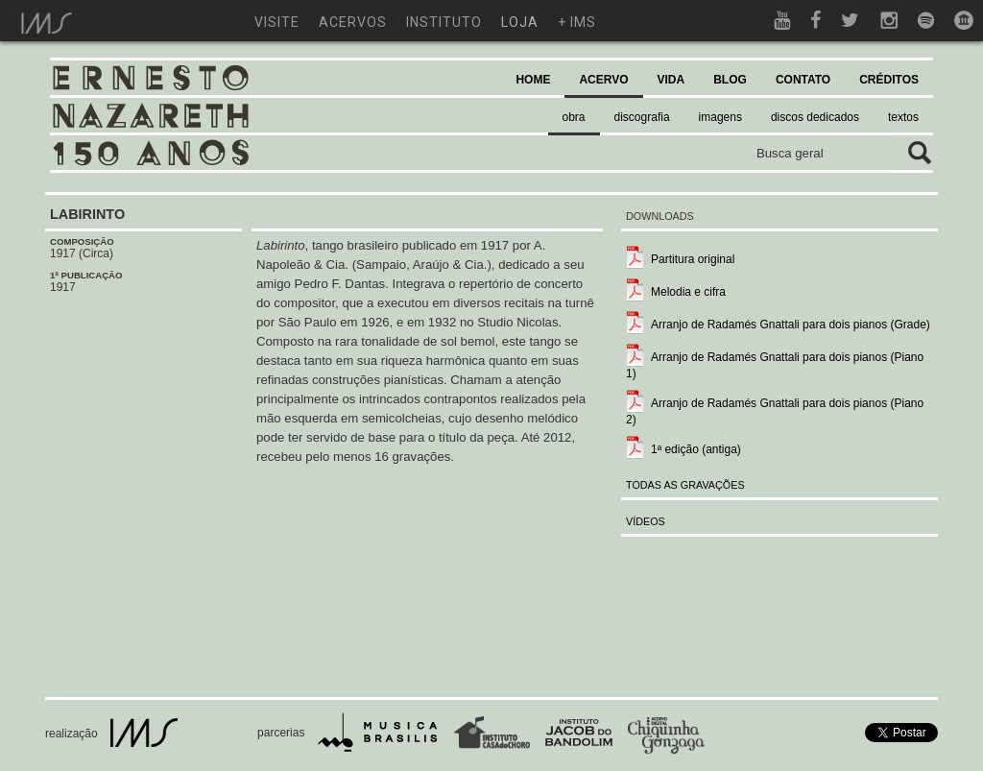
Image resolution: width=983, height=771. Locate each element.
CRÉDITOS (889, 79)
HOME (532, 79)
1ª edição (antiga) (696, 449)
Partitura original (692, 259)
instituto (444, 22)
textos (903, 117)
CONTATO (803, 79)
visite (277, 22)
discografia (642, 117)
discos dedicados (815, 117)
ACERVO (603, 79)
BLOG (730, 79)
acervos (353, 22)
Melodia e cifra (688, 292)
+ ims (577, 22)
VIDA (671, 79)
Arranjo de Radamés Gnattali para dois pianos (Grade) (790, 324)
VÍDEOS (645, 521)
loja (520, 22)
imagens (720, 117)
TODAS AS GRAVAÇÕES (685, 485)
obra (574, 117)
